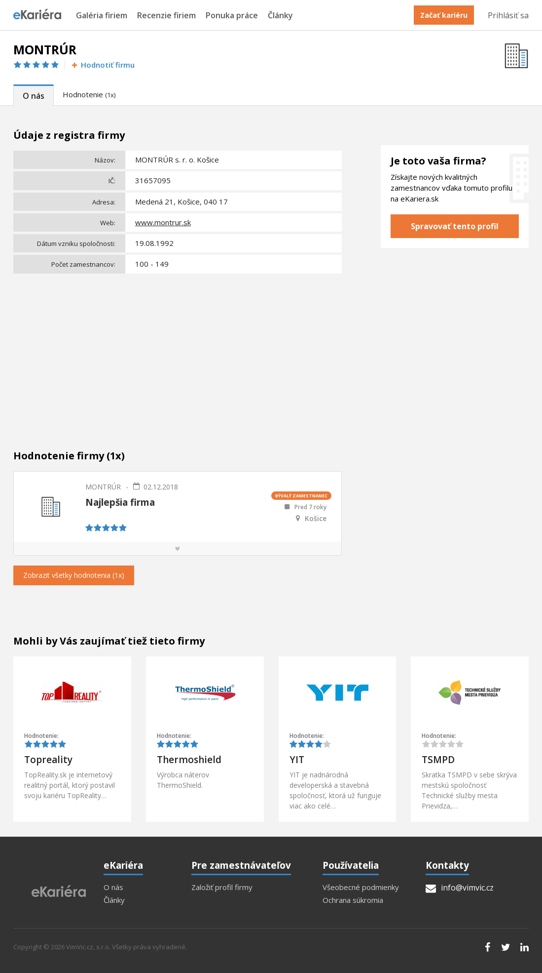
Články (280, 15)
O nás (33, 95)
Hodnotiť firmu (102, 65)
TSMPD (438, 759)
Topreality (48, 759)
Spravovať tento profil (455, 226)
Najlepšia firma (120, 502)
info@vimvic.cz (460, 887)
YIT (296, 759)
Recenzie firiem (166, 15)
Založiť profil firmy (222, 887)
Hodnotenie (89, 94)
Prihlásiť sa (508, 15)
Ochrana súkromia (353, 900)
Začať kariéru (444, 15)
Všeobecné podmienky (361, 887)
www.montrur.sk (163, 222)
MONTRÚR (103, 486)
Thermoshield (189, 759)
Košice (315, 518)
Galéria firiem (101, 15)
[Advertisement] (177, 351)
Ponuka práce (232, 15)
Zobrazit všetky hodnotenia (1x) (73, 575)
